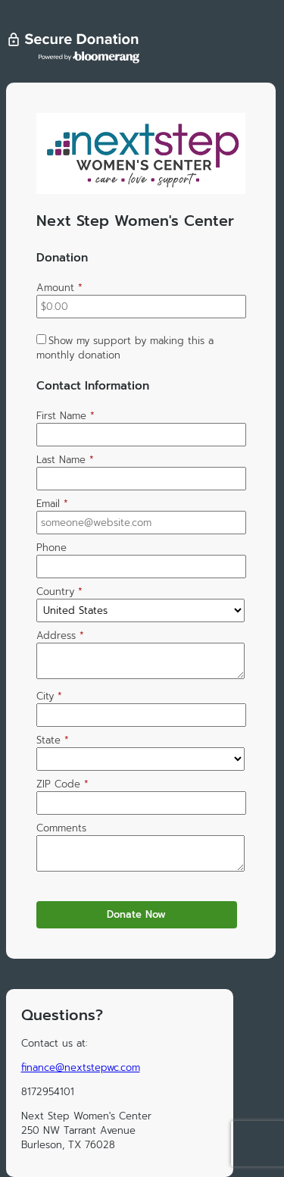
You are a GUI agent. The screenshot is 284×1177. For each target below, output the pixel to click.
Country (59, 591)
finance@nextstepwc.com (80, 1067)
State (52, 740)
